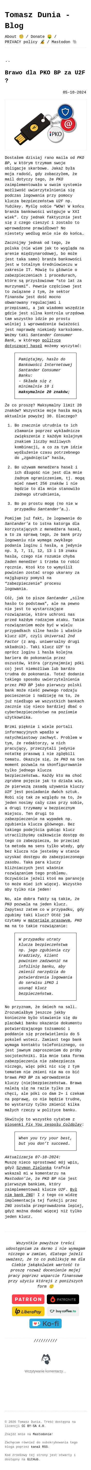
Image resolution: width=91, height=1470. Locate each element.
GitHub (32, 1459)
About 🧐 (14, 36)
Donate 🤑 (41, 36)
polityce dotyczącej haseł (33, 343)
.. (7, 60)
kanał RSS (39, 1446)
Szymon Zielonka (34, 1168)
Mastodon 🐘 (64, 42)
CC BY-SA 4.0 (33, 1425)
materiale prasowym (49, 920)
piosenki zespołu (43, 1125)
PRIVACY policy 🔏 (25, 42)
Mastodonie (42, 1433)
